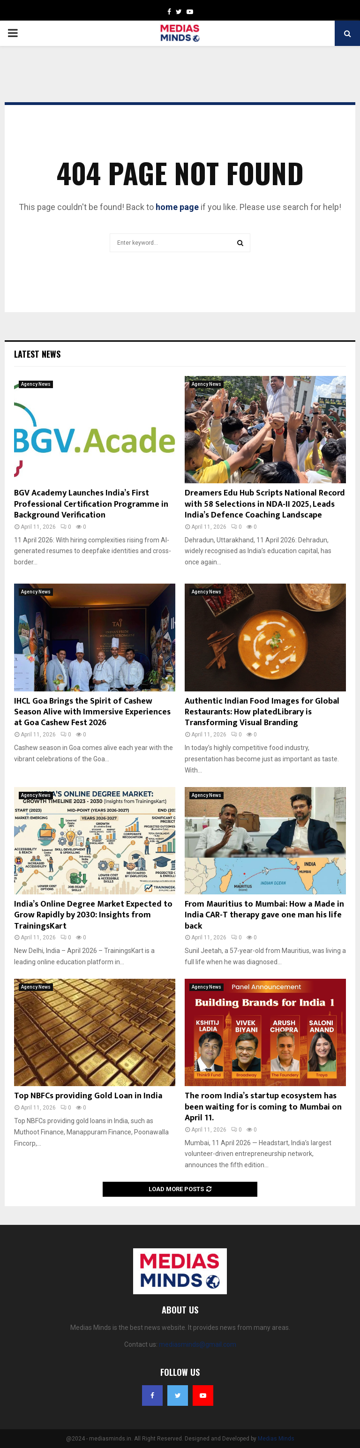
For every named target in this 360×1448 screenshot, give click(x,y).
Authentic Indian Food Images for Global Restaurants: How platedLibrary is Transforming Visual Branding (262, 712)
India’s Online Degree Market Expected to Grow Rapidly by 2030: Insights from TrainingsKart (93, 915)
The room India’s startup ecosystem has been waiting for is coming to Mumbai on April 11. (263, 1107)
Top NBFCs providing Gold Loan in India (88, 1096)
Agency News (36, 384)
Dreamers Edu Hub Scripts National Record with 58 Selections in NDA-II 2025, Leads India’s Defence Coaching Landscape (265, 504)
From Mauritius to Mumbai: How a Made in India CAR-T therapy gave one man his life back (264, 915)
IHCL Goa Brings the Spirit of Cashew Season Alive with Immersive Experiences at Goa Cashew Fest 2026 (92, 712)
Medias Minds (276, 1438)
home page (177, 207)
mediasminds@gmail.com (197, 1344)
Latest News (37, 354)
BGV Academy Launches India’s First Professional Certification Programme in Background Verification (91, 504)
